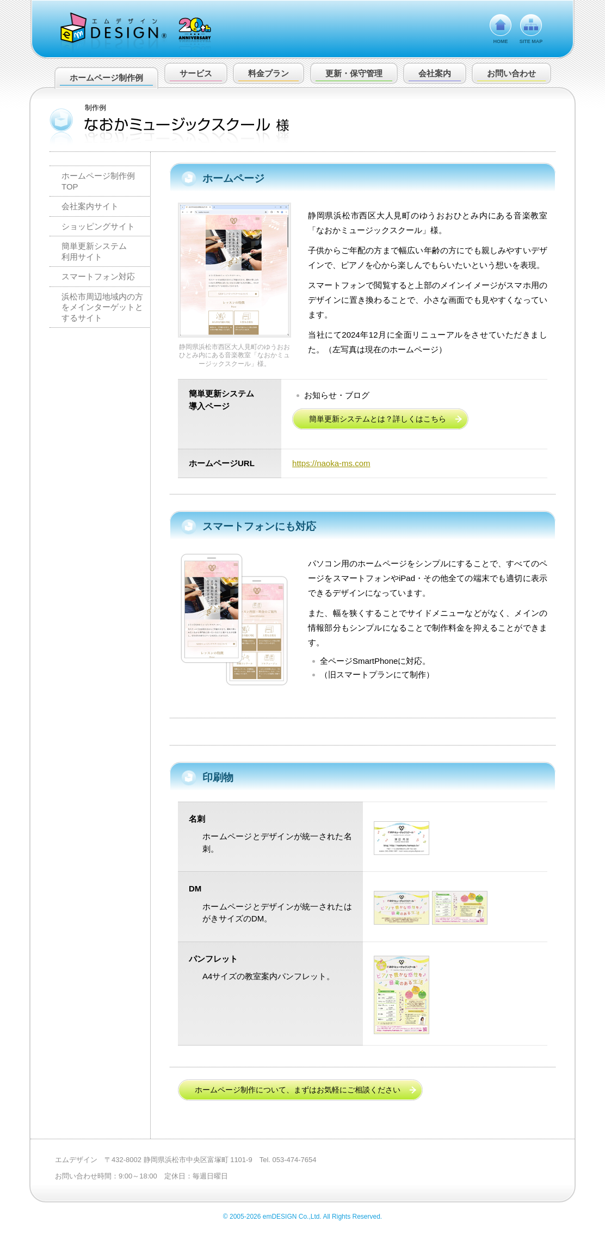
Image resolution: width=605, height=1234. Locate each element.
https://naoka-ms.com (331, 463)
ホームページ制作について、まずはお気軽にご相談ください (297, 1089)
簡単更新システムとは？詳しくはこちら (377, 418)
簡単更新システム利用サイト (94, 251)
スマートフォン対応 (98, 276)
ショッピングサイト (98, 226)
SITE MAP (531, 41)
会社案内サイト (90, 206)
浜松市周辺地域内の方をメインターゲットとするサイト (102, 307)
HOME (500, 41)
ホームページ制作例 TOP (98, 181)
